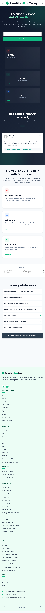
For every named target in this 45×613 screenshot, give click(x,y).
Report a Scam (6, 509)
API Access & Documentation (10, 462)
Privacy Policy (6, 452)
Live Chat (4, 579)
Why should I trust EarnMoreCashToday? (15, 321)
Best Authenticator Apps (9, 551)
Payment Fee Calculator (9, 560)
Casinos (4, 414)
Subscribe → (8, 230)
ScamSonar (5, 487)
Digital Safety (6, 500)
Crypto (4, 411)
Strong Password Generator (10, 554)
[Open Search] (42, 3)
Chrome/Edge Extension (9, 570)
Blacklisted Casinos (7, 531)
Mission (4, 434)
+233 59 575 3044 (10, 594)
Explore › (8, 100)
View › (8, 60)
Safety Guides (6, 417)
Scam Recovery (6, 491)
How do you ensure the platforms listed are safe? (17, 303)
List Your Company (7, 477)
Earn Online (5, 404)
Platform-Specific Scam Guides (11, 525)
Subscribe (5, 446)
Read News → (9, 254)
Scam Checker (6, 548)
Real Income (5, 506)
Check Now (22, 39)
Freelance (5, 408)
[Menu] (2, 3)
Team (3, 437)
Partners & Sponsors (8, 474)
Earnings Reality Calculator (10, 557)
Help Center (5, 582)
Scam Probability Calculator (10, 564)
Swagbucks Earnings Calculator (11, 567)
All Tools (4, 545)
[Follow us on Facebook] (3, 386)
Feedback (5, 585)
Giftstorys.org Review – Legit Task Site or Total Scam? (18, 149)
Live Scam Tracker (7, 519)
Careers (4, 449)
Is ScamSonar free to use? (11, 315)
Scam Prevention (7, 516)
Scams (4, 398)
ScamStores (5, 401)
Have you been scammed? (22, 336)
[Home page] (22, 3)
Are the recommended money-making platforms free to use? (20, 309)
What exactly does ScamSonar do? (13, 297)
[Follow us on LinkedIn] (7, 386)
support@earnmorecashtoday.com (14, 597)
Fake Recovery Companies (10, 535)
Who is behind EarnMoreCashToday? (13, 327)
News (3, 395)
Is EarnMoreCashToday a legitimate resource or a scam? (19, 291)
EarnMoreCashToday (20, 606)
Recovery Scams (7, 494)
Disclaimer (5, 456)
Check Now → (9, 205)
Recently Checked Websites (10, 513)
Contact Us (5, 440)
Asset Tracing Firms (8, 522)
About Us (4, 430)
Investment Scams (7, 503)
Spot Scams (5, 497)
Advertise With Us (7, 471)
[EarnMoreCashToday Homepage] (13, 373)
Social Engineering (7, 420)
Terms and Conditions (8, 459)
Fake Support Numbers (9, 528)
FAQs (3, 443)
